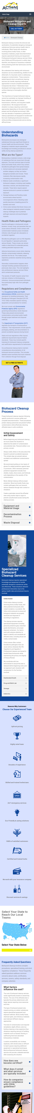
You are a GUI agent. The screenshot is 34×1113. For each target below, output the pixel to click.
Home (6, 38)
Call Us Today (16, 29)
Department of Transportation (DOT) (16, 323)
